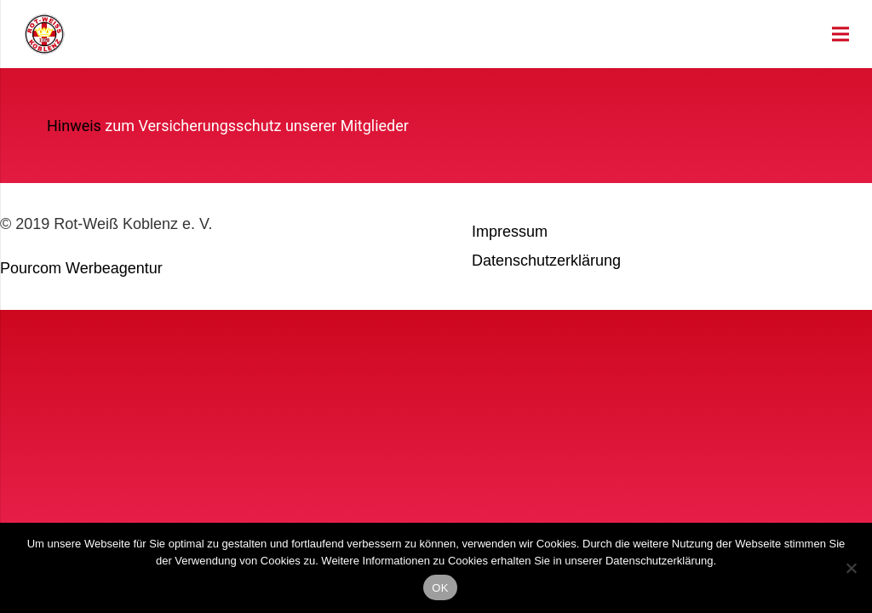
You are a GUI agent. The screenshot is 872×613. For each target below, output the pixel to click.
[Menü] (841, 34)
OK (440, 587)
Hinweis (74, 126)
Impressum (510, 231)
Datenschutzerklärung (546, 260)
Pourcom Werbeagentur (81, 268)
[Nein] (850, 567)
